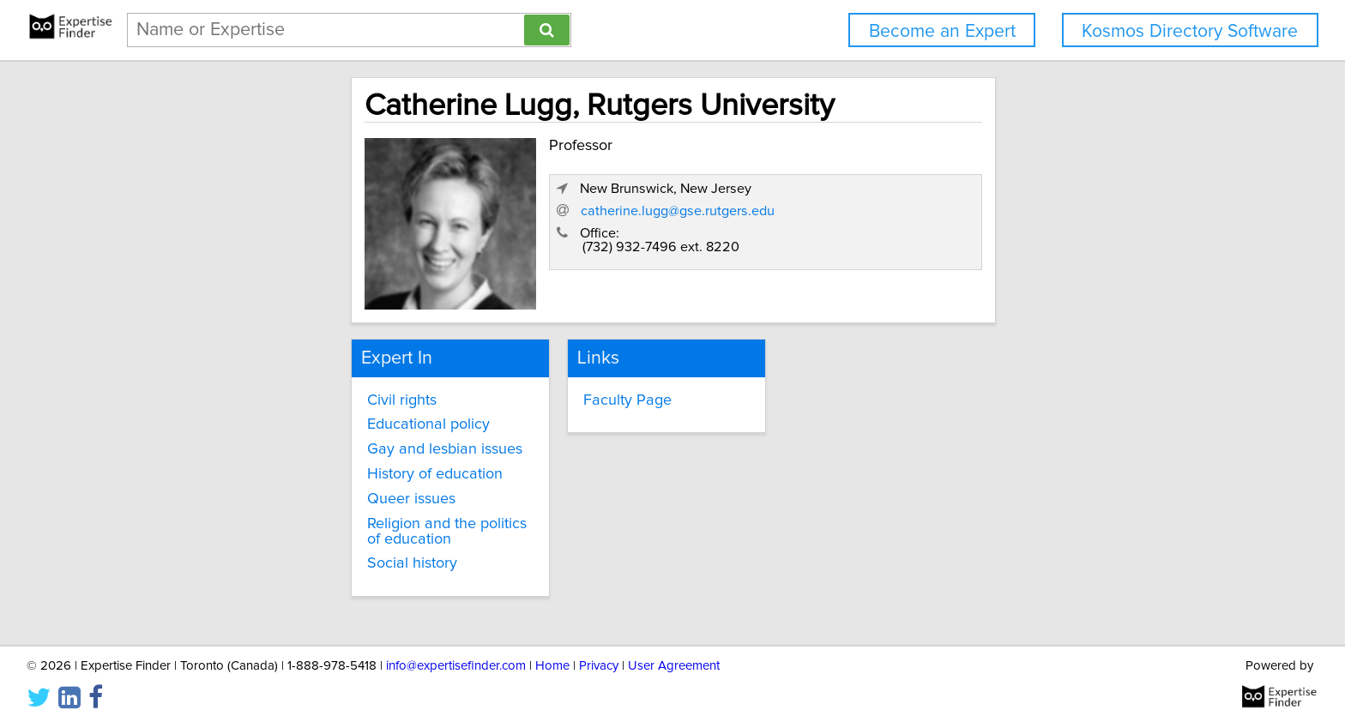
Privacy (598, 665)
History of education (286, 470)
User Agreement (674, 665)
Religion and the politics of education (343, 519)
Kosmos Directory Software (1190, 31)
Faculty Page (564, 396)
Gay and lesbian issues (296, 446)
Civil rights (253, 396)
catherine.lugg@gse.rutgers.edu (988, 244)
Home (552, 665)
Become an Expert (942, 31)
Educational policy (280, 421)
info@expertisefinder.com (456, 665)
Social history (264, 544)
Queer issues (263, 495)
